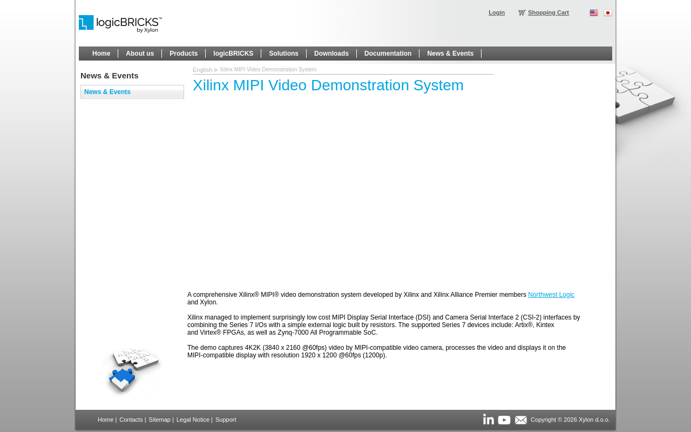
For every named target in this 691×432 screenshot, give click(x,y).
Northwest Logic (551, 294)
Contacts (131, 419)
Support (225, 419)
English (202, 70)
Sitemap (160, 419)
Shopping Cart (548, 12)
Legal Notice (193, 419)
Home (105, 419)
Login (497, 12)
